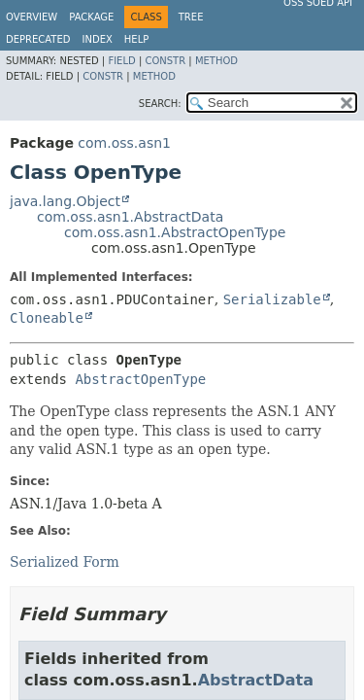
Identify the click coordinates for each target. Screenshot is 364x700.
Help (136, 39)
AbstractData (256, 680)
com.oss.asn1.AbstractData (130, 217)
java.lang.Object (65, 201)
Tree (191, 17)
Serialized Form (64, 562)
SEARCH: (160, 103)
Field (121, 60)
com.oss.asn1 (124, 143)
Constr (165, 60)
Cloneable (46, 318)
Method (216, 60)
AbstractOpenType (140, 379)
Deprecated (38, 39)
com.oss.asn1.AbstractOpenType (174, 232)
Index (98, 39)
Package (91, 17)
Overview (31, 17)
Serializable (272, 299)
